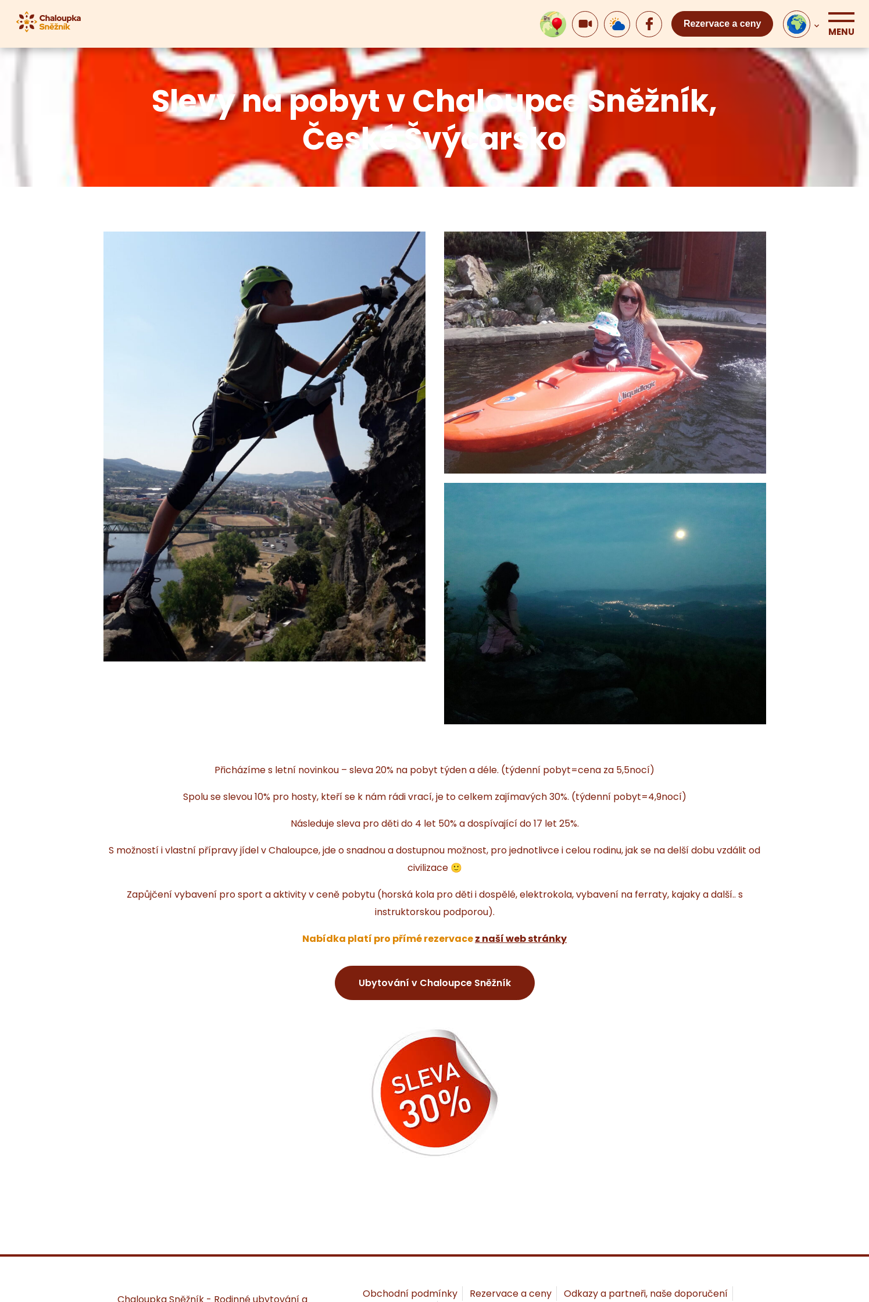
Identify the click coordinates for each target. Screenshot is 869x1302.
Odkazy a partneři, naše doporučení (646, 1293)
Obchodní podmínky (410, 1293)
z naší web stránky (521, 938)
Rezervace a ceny (722, 24)
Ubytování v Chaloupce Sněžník (435, 983)
